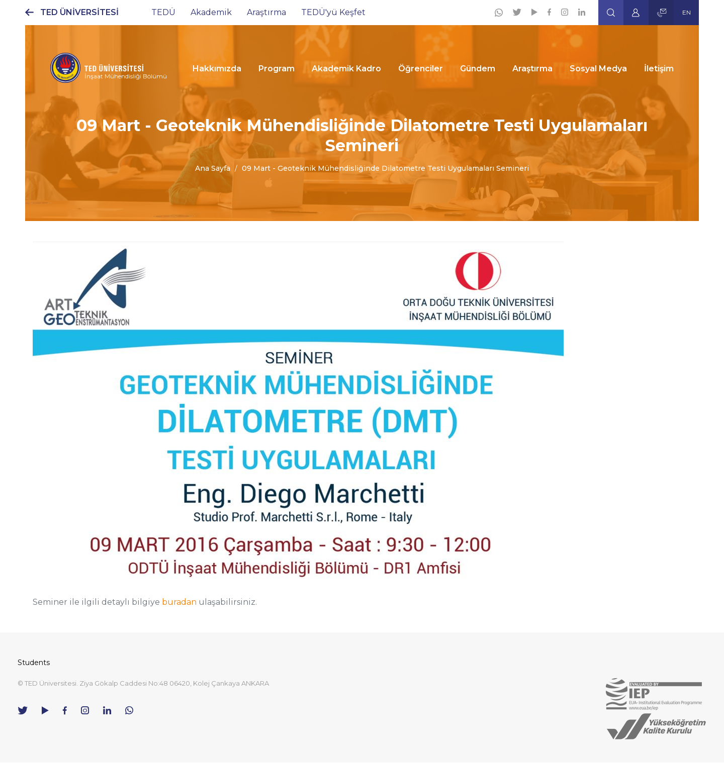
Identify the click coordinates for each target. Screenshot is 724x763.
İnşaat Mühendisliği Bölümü (125, 76)
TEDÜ (163, 12)
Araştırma (266, 12)
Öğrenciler (420, 68)
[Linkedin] (581, 12)
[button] (610, 12)
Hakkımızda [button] (217, 68)
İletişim (659, 68)
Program (276, 68)
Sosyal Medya (598, 68)
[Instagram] (564, 12)
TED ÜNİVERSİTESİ (79, 12)
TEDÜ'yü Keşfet (333, 12)
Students (34, 662)
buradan (179, 602)
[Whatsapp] (499, 13)
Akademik (211, 12)
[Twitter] (517, 12)
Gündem (477, 68)
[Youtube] (534, 12)
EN (686, 12)
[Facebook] (549, 12)
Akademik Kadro (346, 68)
